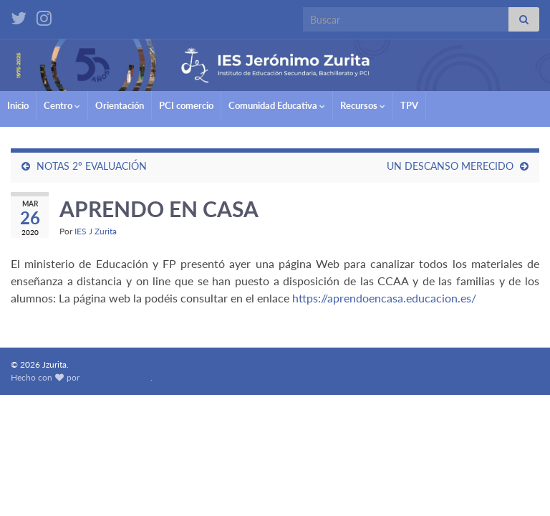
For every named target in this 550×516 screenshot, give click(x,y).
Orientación (119, 105)
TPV (409, 105)
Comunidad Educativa (276, 105)
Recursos (362, 105)
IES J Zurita (95, 231)
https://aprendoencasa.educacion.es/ (382, 298)
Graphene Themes (116, 377)
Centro (62, 105)
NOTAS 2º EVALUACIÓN (92, 166)
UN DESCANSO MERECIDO (450, 166)
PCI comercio (186, 105)
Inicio (18, 105)
